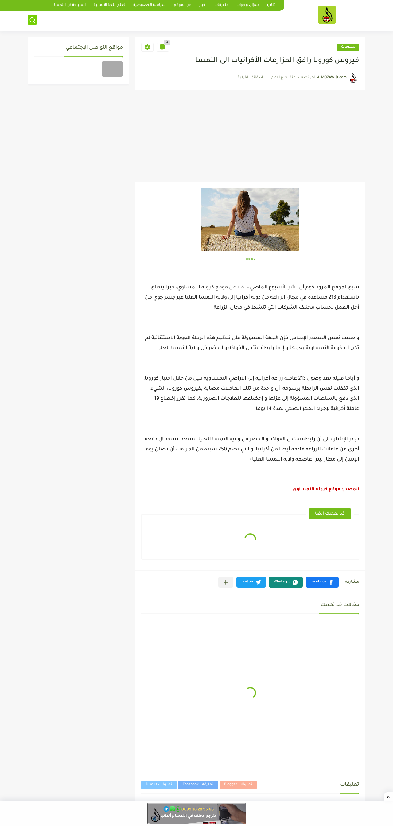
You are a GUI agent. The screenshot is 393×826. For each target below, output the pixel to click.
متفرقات (221, 5)
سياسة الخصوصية (149, 5)
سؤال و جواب (247, 5)
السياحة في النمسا (70, 5)
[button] (322, 582)
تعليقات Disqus (159, 785)
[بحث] (32, 20)
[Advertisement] (250, 136)
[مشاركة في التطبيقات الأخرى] (225, 582)
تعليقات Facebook (198, 785)
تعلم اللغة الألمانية (109, 5)
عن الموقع (182, 5)
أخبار (202, 5)
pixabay (250, 259)
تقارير (271, 5)
